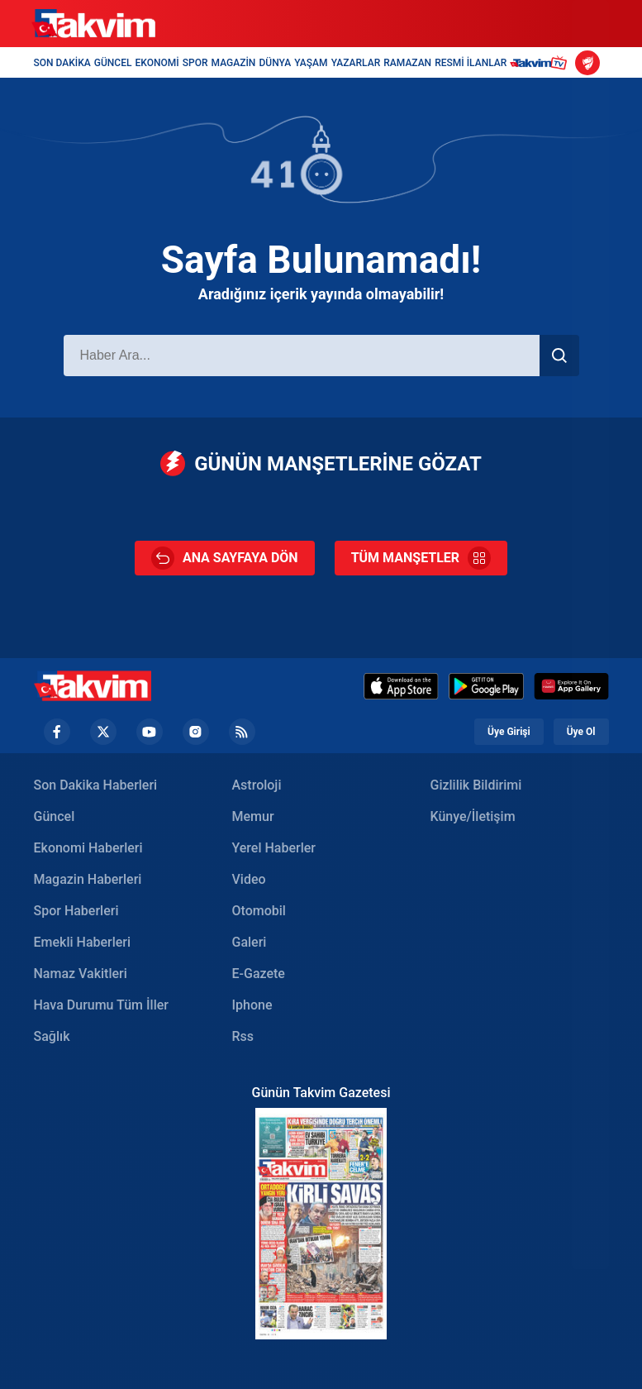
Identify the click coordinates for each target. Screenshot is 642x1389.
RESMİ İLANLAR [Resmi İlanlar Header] (470, 63)
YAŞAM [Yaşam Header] (310, 63)
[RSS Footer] (242, 731)
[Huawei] (571, 686)
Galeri (249, 942)
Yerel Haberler (274, 848)
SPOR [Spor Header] (195, 63)
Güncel (54, 816)
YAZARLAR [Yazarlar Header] (356, 63)
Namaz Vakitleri (80, 973)
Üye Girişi (508, 731)
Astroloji (257, 785)
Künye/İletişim (473, 816)
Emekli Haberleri (82, 942)
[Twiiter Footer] (103, 731)
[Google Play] (486, 686)
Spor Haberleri (76, 911)
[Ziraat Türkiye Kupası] (587, 62)
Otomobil (259, 911)
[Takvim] (93, 24)
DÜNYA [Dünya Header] (275, 63)
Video (249, 879)
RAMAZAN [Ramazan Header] (407, 63)
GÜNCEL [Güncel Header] (113, 63)
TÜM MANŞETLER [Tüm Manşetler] (421, 558)
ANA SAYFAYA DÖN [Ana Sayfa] (224, 558)
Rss (243, 1036)
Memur (253, 816)
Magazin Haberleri (88, 879)
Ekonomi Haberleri (88, 848)
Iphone (252, 1005)
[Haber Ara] (302, 355)
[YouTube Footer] (149, 731)
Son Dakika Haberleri (96, 785)
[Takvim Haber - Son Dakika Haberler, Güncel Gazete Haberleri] (92, 686)
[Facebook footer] (57, 731)
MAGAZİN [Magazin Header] (234, 63)
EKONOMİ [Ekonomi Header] (157, 63)
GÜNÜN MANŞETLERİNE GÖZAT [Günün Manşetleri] (321, 463)
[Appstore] (401, 686)
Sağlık (52, 1036)
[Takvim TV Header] (541, 62)
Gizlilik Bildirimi (476, 785)
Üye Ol (581, 731)
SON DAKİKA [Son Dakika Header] (62, 63)
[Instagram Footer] (196, 731)
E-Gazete (258, 973)
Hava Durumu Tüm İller (101, 1005)
